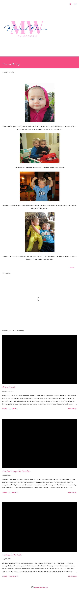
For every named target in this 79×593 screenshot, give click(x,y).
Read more (72, 408)
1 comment (13, 408)
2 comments (13, 576)
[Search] (70, 3)
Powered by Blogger (39, 587)
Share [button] (72, 267)
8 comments (13, 492)
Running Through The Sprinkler (16, 471)
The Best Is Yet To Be (12, 554)
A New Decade (8, 387)
